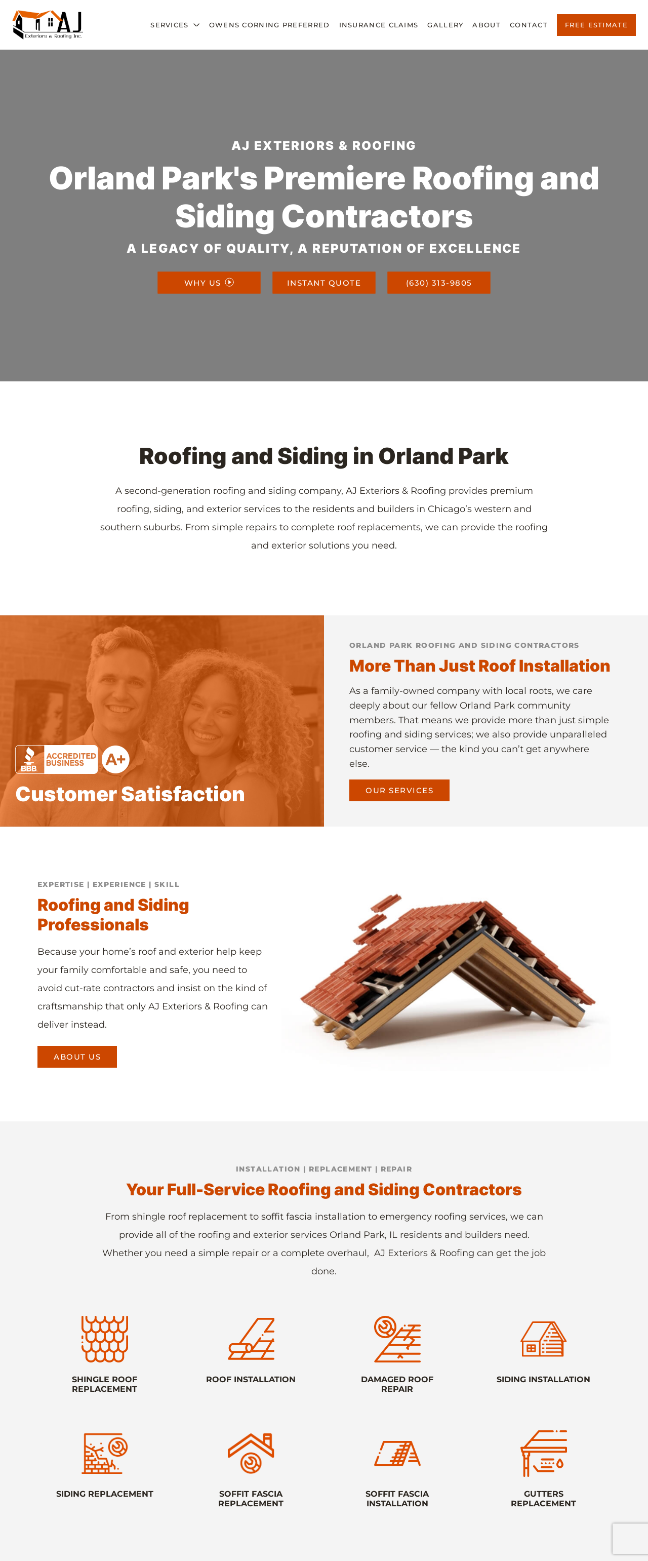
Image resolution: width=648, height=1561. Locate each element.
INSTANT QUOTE (324, 282)
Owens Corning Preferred (269, 25)
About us (77, 1057)
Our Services (399, 790)
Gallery (445, 25)
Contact (529, 25)
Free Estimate (596, 25)
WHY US (209, 282)
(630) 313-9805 (439, 282)
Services (169, 25)
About (486, 25)
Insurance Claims (379, 25)
